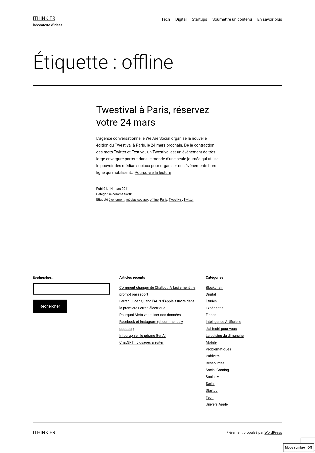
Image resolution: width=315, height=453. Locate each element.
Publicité (213, 356)
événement (116, 199)
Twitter (188, 199)
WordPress (273, 432)
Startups (199, 19)
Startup (212, 390)
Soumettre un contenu (232, 19)
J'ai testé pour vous (221, 329)
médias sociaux (137, 199)
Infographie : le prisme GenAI (142, 335)
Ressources (215, 363)
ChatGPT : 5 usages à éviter (141, 342)
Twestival (175, 199)
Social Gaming (217, 370)
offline (154, 199)
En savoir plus (269, 19)
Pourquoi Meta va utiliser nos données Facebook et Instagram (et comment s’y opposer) (151, 322)
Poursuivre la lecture (153, 172)
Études (211, 301)
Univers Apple (217, 404)
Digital (181, 19)
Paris (163, 199)
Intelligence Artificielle (223, 321)
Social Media (216, 377)
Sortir (128, 194)
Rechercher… (43, 278)
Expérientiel (215, 308)
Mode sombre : (298, 447)
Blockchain (214, 287)
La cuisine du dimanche (225, 335)
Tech (165, 19)
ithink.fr (44, 18)
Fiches (211, 315)
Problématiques (218, 349)
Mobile (211, 342)
